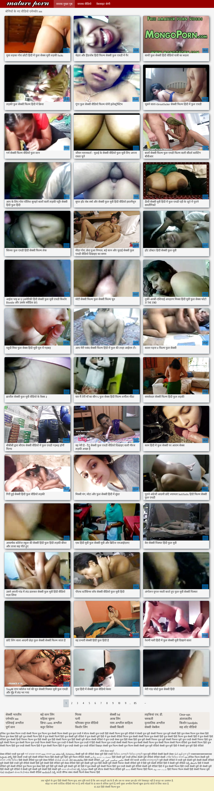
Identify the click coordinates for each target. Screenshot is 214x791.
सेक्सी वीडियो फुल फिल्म (21, 766)
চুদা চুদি (186, 754)
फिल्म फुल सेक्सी (49, 733)
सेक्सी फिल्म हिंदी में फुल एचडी (60, 745)
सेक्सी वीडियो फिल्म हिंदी (43, 757)
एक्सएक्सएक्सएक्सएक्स (201, 754)
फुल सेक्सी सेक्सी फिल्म (139, 736)
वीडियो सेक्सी (159, 757)
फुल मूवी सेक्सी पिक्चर (153, 733)
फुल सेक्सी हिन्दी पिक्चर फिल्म (20, 739)
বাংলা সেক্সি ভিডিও (9, 760)
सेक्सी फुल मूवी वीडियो (149, 745)
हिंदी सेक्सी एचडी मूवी (22, 757)
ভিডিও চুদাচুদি (136, 754)
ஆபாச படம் (160, 769)
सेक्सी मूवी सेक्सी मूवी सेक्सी (35, 769)
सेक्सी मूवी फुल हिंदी (93, 763)
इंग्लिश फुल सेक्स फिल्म (10, 733)
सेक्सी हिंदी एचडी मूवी (13, 763)
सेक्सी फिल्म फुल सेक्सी (132, 742)
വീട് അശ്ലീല (76, 760)
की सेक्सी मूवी (205, 766)
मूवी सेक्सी (197, 760)
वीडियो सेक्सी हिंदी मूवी (33, 763)
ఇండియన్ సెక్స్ (49, 772)
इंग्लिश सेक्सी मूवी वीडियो (142, 757)
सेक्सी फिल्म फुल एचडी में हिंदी (82, 742)
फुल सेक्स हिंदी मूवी (14, 736)
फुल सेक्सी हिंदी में (191, 736)
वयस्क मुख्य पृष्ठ (64, 4)
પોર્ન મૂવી (178, 754)
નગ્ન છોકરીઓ (69, 769)
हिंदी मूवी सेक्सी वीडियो (153, 763)
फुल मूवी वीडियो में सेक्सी (131, 733)
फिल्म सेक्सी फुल (64, 733)
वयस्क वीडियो (84, 4)
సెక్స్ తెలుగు (191, 763)
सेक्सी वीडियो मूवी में (134, 763)
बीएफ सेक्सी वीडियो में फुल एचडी (99, 739)
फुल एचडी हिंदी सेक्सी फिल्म (107, 733)
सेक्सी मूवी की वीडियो (84, 754)
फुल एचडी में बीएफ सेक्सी (84, 733)
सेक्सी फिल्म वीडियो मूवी (115, 769)
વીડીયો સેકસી (61, 760)
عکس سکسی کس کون (112, 760)
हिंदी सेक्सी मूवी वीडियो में (11, 769)
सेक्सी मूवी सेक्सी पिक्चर (113, 763)
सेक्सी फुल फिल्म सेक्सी (128, 745)
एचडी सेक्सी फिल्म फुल (31, 733)
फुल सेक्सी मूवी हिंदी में (96, 736)
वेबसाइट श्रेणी (103, 4)
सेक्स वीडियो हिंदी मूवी (74, 763)
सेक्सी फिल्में (78, 772)
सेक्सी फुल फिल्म (110, 745)
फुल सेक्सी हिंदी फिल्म (173, 736)
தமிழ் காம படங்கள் (100, 757)
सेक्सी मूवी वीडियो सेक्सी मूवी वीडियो (142, 766)
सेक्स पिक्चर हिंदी (92, 772)
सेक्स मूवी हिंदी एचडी (104, 754)
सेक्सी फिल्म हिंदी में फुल (35, 745)
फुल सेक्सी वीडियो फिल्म (117, 736)
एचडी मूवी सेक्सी (185, 760)
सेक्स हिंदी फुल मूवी (136, 739)
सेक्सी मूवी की (74, 766)
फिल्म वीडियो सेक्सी (81, 757)
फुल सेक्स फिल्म (188, 733)
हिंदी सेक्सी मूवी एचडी (121, 757)
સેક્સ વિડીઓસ (22, 772)
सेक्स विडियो (48, 760)
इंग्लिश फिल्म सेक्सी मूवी (198, 757)
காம (128, 769)
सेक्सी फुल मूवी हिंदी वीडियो (192, 745)
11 (125, 703)
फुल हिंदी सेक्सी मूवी (76, 739)
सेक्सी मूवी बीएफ (95, 769)
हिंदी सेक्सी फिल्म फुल (27, 4)
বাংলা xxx (183, 757)
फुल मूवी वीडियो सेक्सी (153, 754)
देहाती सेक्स (169, 754)
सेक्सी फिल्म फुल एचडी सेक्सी (108, 742)
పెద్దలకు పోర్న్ (6, 757)
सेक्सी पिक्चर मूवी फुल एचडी (178, 739)
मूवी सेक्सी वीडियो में (168, 760)
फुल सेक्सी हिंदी (156, 736)
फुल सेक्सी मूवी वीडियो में (75, 736)
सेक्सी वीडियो (36, 772)
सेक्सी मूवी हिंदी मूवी (63, 757)
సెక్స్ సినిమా (82, 769)
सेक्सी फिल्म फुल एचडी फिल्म (32, 742)
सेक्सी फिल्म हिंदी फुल (201, 742)
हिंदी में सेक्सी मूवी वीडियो (174, 763)
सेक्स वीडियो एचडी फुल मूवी (12, 754)
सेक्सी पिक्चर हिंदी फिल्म (142, 769)
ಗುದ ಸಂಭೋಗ (7, 772)
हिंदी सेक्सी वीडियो (92, 760)
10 (119, 703)
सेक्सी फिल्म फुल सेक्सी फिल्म (156, 742)
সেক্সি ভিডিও (172, 757)
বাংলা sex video (53, 754)
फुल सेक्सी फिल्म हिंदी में (33, 736)
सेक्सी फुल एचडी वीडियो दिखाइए (88, 745)
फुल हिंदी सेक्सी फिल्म (57, 739)
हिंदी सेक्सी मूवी (55, 769)
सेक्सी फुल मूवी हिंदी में (169, 745)
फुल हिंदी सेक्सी (40, 739)
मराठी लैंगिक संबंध (65, 772)
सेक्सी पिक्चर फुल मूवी (155, 739)
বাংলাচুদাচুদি (153, 760)
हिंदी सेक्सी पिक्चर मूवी (200, 769)
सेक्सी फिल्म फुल (11, 742)
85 (135, 703)
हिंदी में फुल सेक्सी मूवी (91, 766)
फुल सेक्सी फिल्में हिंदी (54, 736)
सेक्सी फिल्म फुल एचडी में (57, 742)
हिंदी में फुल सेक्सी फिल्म (168, 766)
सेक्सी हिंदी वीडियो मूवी (54, 763)
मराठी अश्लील (140, 760)
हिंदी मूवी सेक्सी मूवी (59, 766)
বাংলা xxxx (40, 754)
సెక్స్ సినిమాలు (68, 754)
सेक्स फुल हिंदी (121, 739)
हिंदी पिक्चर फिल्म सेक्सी (178, 769)
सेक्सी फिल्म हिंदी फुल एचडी (12, 745)
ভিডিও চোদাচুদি (121, 754)
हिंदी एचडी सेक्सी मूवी (189, 766)
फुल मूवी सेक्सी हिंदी (172, 733)
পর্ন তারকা (30, 754)
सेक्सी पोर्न (128, 760)
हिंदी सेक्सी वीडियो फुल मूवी (31, 760)
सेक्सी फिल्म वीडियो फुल (180, 742)
